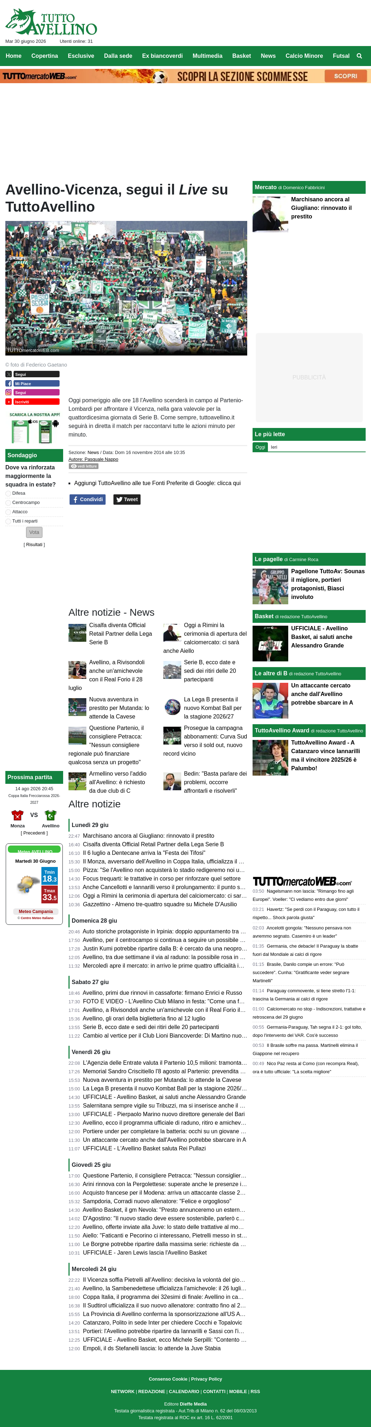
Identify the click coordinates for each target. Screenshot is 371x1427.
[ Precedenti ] (34, 833)
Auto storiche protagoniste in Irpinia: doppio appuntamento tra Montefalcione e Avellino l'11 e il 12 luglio (213, 931)
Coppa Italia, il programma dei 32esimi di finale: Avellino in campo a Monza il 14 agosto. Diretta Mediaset (215, 1297)
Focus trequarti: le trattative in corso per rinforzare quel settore (162, 879)
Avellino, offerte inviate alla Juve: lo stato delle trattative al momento (168, 1227)
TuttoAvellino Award (282, 730)
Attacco (20, 511)
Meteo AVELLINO (35, 851)
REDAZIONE (151, 1391)
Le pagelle (269, 559)
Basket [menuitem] (241, 56)
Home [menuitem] (13, 56)
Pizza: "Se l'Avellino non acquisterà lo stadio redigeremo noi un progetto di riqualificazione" (197, 870)
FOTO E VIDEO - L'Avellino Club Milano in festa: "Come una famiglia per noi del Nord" (192, 1001)
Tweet (127, 499)
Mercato (265, 187)
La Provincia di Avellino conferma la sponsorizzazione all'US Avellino (169, 1314)
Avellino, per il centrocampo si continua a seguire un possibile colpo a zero (177, 940)
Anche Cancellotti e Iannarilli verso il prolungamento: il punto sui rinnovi (173, 887)
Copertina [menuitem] (44, 56)
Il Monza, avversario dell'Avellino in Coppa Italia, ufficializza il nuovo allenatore (182, 861)
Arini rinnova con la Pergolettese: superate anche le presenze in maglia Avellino (183, 1184)
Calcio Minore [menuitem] (304, 56)
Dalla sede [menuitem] (118, 56)
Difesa (18, 493)
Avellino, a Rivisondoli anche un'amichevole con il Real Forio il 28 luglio (173, 1010)
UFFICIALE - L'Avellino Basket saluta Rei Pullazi (144, 1148)
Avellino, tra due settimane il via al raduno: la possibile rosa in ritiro (167, 957)
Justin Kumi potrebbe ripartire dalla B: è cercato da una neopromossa (171, 949)
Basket (264, 616)
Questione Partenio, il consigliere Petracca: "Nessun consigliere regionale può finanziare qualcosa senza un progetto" (106, 745)
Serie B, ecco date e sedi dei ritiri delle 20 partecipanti (210, 670)
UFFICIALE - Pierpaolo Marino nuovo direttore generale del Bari (164, 1114)
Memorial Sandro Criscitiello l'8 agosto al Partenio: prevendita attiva (168, 1071)
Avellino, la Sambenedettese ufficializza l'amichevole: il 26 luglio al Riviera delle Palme (192, 1288)
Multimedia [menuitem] (208, 56)
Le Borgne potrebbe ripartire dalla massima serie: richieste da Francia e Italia (180, 1244)
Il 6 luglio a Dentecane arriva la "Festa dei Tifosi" (144, 853)
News (93, 452)
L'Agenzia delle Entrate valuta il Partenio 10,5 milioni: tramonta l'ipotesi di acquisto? (188, 1063)
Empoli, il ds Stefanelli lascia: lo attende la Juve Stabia (152, 1348)
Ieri (274, 447)
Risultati (34, 544)
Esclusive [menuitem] (81, 56)
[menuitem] (359, 56)
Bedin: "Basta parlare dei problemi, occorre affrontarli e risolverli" (215, 782)
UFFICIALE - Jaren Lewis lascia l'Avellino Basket (145, 1253)
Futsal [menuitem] (341, 56)
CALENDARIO (184, 1391)
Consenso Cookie (168, 1379)
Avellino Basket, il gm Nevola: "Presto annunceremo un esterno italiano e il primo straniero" (198, 1210)
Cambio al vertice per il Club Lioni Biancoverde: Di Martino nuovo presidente (179, 1036)
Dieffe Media (193, 1404)
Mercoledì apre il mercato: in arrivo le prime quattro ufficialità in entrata (172, 966)
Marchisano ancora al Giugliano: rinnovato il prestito (148, 836)
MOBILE (238, 1391)
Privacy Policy (206, 1379)
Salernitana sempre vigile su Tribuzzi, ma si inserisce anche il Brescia (171, 1106)
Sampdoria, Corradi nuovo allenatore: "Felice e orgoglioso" (157, 1201)
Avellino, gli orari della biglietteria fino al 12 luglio (144, 1018)
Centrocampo (26, 502)
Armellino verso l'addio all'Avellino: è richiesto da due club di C (117, 782)
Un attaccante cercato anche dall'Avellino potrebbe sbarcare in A (164, 1140)
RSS (255, 1391)
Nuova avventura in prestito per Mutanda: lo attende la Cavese (119, 708)
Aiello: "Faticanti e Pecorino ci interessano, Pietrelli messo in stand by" (172, 1235)
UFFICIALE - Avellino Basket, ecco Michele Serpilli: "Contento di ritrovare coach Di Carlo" (196, 1340)
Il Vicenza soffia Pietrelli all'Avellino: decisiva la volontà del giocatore (169, 1280)
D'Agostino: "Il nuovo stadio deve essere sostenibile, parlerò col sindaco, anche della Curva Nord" (206, 1218)
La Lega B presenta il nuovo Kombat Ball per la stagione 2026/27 (213, 708)
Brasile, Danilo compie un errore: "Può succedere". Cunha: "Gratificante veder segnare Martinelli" (301, 972)
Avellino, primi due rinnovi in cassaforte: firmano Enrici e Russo (162, 993)
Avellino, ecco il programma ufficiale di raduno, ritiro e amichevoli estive (173, 1123)
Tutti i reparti (25, 521)
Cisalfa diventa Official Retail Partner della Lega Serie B (120, 633)
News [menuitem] (268, 56)
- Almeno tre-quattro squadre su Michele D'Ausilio (160, 904)
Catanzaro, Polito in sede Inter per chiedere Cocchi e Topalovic (162, 1323)
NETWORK (122, 1391)
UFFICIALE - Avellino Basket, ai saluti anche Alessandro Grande (164, 1097)
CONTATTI (214, 1391)
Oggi (260, 447)
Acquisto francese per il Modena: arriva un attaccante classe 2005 (166, 1193)
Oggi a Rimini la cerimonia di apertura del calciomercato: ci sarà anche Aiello (180, 896)
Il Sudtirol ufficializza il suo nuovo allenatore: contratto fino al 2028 (166, 1305)
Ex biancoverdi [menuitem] (162, 56)
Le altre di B (271, 673)
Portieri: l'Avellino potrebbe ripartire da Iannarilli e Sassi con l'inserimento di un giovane (193, 1331)
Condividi (87, 499)
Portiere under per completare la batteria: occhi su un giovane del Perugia (176, 1131)
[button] (34, 532)
